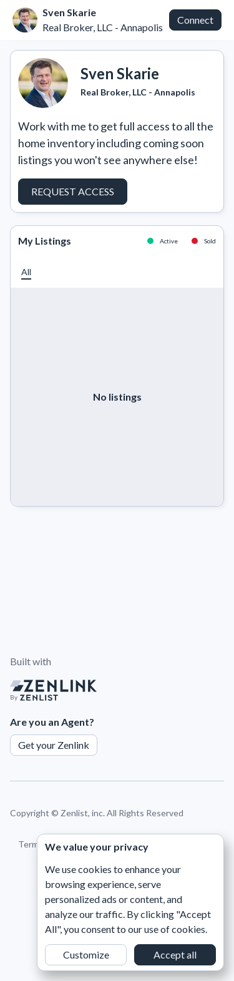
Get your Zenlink (53, 745)
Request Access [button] (72, 191)
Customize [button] (86, 954)
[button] (26, 271)
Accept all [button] (175, 954)
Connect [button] (195, 20)
